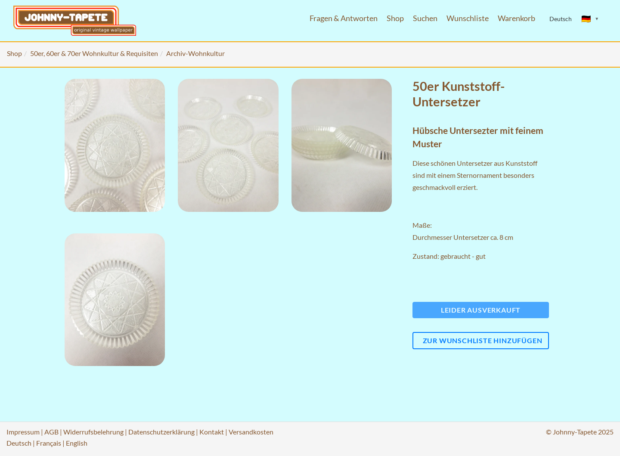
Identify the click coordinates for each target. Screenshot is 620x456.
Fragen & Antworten (344, 18)
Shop (395, 18)
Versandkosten (251, 432)
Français (48, 443)
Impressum (23, 432)
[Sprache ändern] (590, 19)
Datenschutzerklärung (161, 432)
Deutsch (18, 443)
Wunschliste (467, 18)
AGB (51, 432)
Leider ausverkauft (481, 310)
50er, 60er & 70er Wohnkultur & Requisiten (94, 53)
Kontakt (211, 432)
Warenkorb (516, 18)
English (76, 443)
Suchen (425, 18)
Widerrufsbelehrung (93, 432)
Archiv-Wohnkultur (195, 53)
